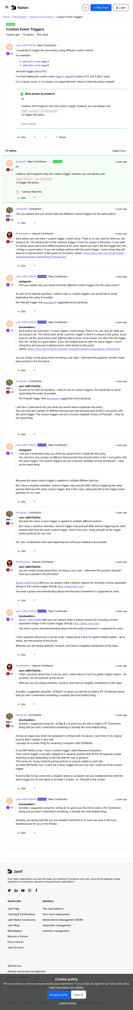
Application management (57, 925)
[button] (7, 8)
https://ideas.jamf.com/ (70, 586)
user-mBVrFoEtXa (26, 45)
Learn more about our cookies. (66, 987)
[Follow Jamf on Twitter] (9, 890)
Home (6, 16)
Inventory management (56, 930)
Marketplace (15, 930)
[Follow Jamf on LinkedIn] (16, 890)
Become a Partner (18, 936)
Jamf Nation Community (21, 919)
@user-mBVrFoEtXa (27, 582)
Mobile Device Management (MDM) (63, 919)
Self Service (14, 965)
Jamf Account (16, 947)
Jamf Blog (13, 925)
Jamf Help (13, 908)
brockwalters (23, 233)
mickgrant (21, 208)
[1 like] (29, 191)
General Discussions (41, 16)
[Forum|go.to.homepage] (20, 7)
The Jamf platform (53, 908)
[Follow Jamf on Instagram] (29, 890)
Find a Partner (16, 941)
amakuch (21, 161)
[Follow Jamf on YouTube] (23, 890)
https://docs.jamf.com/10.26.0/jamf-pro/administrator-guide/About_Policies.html (74, 348)
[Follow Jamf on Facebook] (36, 890)
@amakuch (49, 302)
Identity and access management (27, 971)
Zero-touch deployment (56, 914)
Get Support (20, 16)
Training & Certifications (21, 914)
